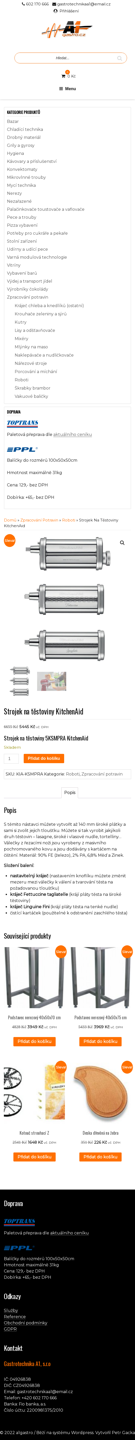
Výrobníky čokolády (27, 289)
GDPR (10, 1329)
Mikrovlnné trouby (26, 177)
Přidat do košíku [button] (35, 1041)
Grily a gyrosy (21, 145)
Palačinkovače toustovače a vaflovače (46, 209)
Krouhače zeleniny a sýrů (41, 313)
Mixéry (21, 338)
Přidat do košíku (44, 758)
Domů (10, 520)
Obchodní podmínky (25, 1322)
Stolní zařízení (22, 241)
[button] (122, 543)
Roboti (21, 379)
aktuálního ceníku (72, 434)
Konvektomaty (22, 169)
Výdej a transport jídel (29, 281)
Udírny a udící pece (27, 249)
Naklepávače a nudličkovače (44, 355)
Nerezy (14, 193)
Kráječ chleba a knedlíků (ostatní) (49, 305)
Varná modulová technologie (37, 257)
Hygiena (15, 153)
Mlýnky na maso (31, 346)
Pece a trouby (21, 217)
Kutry (21, 322)
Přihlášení (69, 11)
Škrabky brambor (32, 388)
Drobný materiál (24, 137)
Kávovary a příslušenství (32, 161)
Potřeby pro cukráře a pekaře (37, 233)
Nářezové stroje (31, 363)
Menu (67, 89)
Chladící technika (25, 129)
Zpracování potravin (27, 297)
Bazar (13, 121)
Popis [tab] (69, 792)
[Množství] (11, 758)
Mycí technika (21, 185)
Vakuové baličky (31, 396)
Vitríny (14, 265)
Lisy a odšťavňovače (35, 330)
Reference (15, 1316)
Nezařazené (19, 201)
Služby (11, 1310)
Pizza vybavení (22, 225)
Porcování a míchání (36, 371)
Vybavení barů (22, 273)
